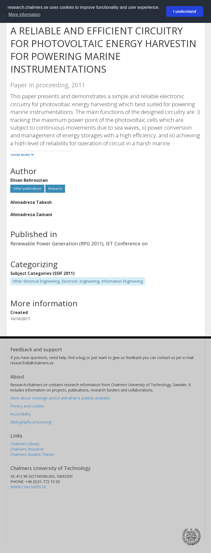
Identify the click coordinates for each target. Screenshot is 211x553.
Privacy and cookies (27, 405)
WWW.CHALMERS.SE (28, 486)
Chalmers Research (27, 449)
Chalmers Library (24, 443)
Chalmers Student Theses (32, 454)
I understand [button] (184, 11)
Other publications (27, 188)
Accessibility (20, 413)
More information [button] (24, 14)
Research (55, 188)
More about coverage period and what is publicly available (60, 398)
